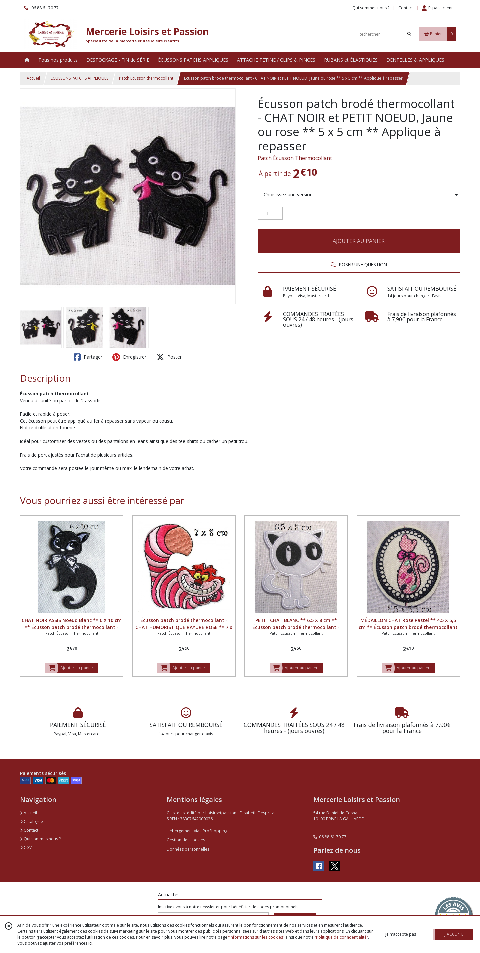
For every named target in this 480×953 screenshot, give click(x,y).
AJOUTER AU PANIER (359, 241)
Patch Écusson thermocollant (146, 78)
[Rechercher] (409, 34)
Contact (405, 8)
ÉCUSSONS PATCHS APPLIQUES (79, 78)
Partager (88, 357)
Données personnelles (188, 849)
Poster (169, 357)
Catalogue (31, 821)
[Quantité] (270, 213)
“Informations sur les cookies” (256, 937)
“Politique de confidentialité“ (341, 937)
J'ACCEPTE (454, 934)
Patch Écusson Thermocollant (295, 158)
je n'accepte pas (400, 934)
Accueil (33, 78)
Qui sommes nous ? (40, 839)
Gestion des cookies (186, 840)
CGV (26, 847)
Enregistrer (129, 357)
